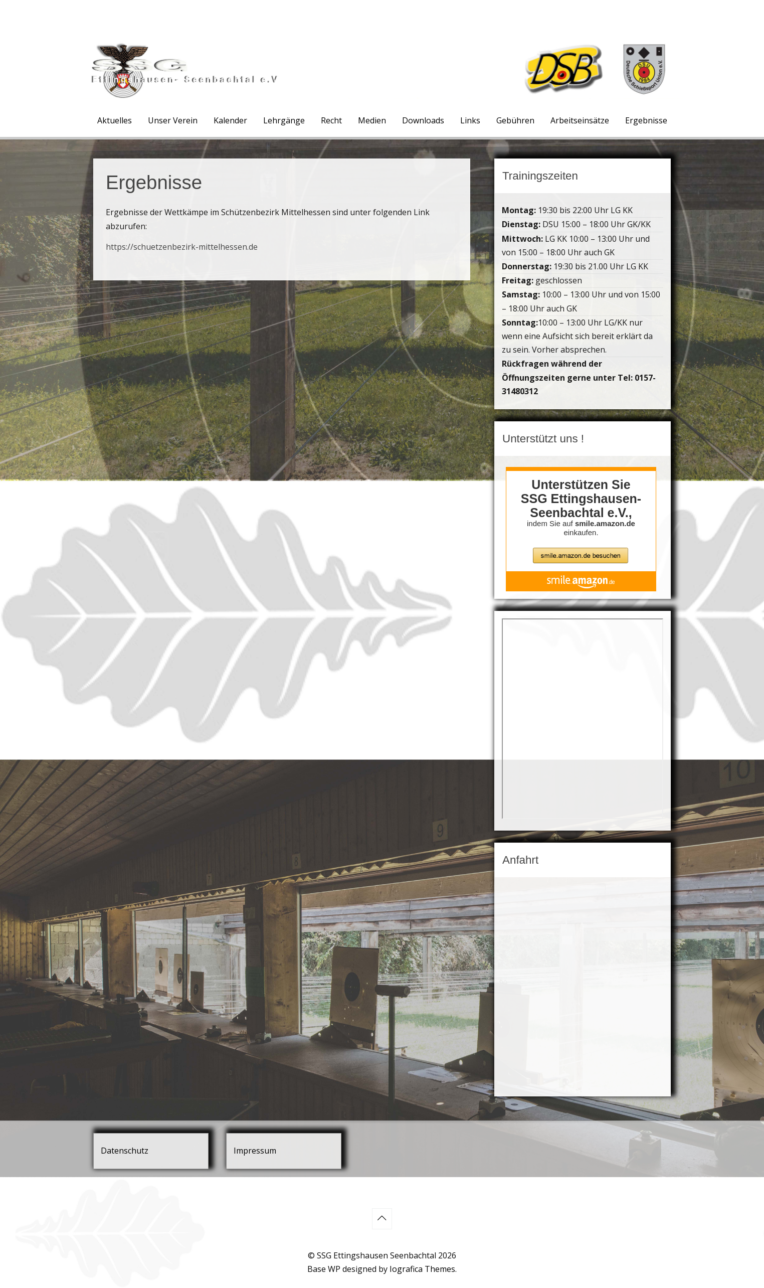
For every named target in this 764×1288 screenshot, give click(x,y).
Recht (331, 120)
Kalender (230, 120)
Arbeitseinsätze (579, 120)
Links (470, 120)
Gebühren (515, 120)
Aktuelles (114, 120)
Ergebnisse (646, 120)
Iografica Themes (422, 1268)
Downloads (423, 120)
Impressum (255, 1150)
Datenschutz (124, 1150)
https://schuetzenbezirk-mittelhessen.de (182, 246)
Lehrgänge (284, 120)
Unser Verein (173, 120)
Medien (372, 120)
